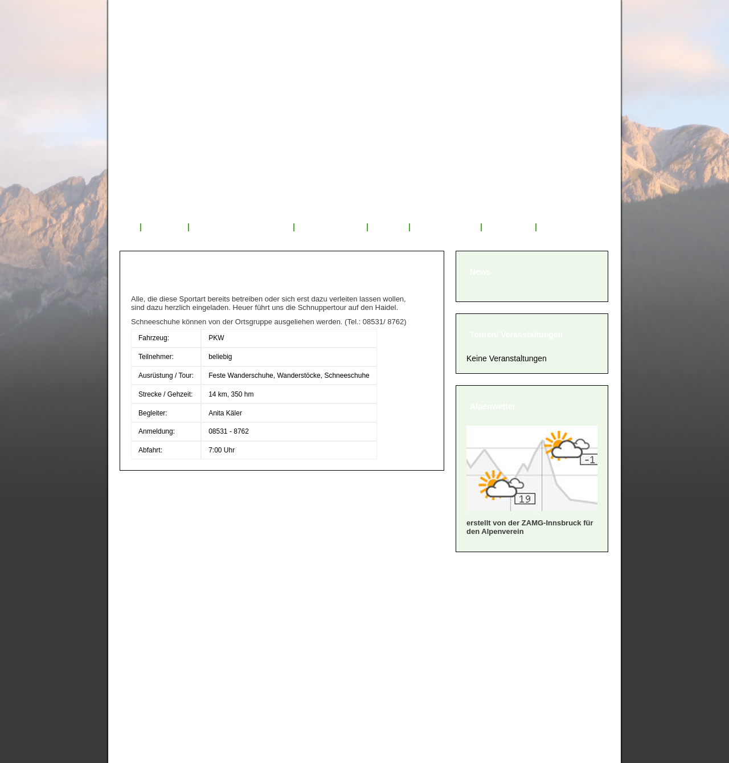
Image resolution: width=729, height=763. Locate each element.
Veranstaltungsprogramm (241, 227)
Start (124, 227)
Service (388, 227)
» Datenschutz (156, 664)
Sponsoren (508, 227)
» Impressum (153, 650)
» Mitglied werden (163, 607)
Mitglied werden (445, 227)
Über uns (165, 227)
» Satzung (147, 635)
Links (553, 227)
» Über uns (149, 593)
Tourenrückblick (330, 227)
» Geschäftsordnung (169, 621)
